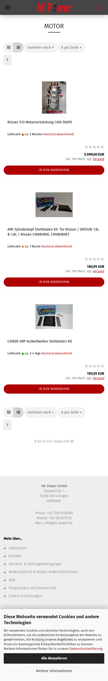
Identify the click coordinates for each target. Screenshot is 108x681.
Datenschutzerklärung (86, 648)
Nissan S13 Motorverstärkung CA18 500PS (39, 122)
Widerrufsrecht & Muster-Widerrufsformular (43, 572)
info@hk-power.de (58, 523)
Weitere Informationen (54, 671)
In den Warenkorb (54, 170)
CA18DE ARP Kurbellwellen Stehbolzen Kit (39, 341)
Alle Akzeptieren (54, 658)
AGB (12, 580)
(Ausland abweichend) (58, 134)
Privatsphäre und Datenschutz (32, 588)
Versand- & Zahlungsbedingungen (35, 564)
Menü (7, 7)
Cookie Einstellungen (25, 596)
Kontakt (15, 556)
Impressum (17, 548)
